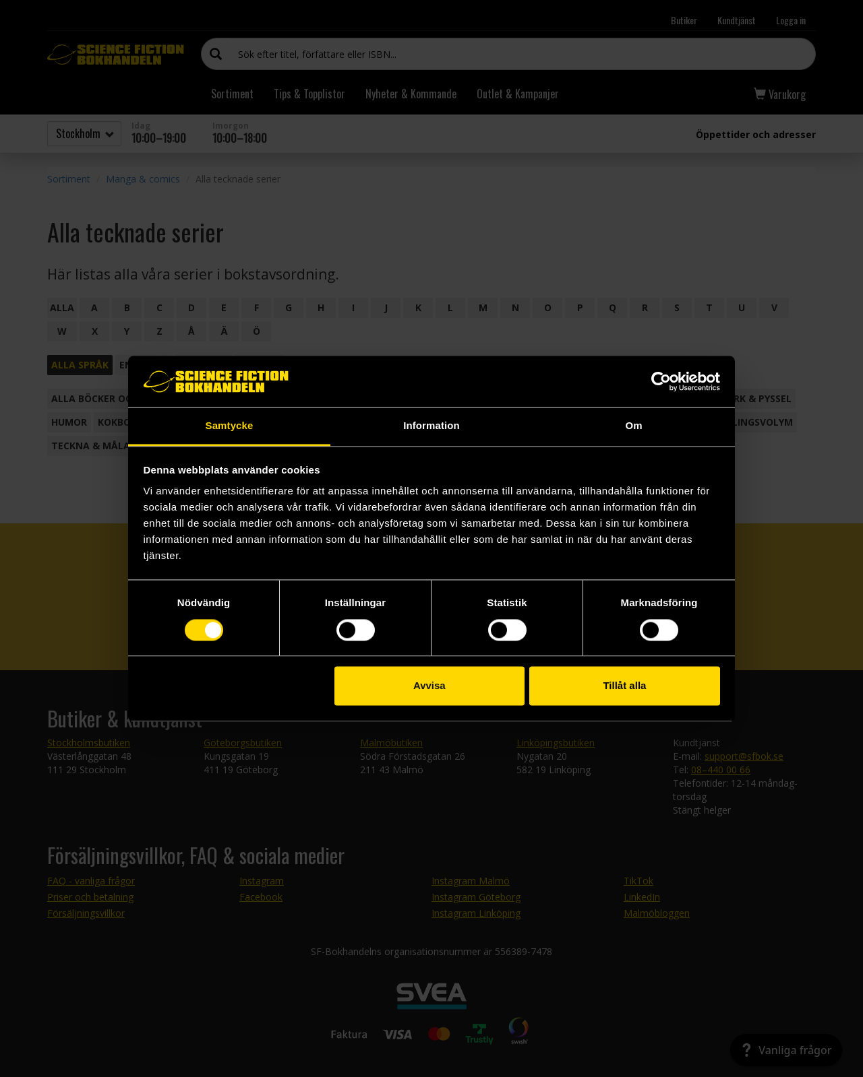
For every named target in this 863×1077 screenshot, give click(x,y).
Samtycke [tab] (230, 426)
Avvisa (429, 686)
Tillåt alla (624, 686)
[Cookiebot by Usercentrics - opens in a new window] (661, 381)
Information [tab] (431, 426)
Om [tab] (633, 426)
